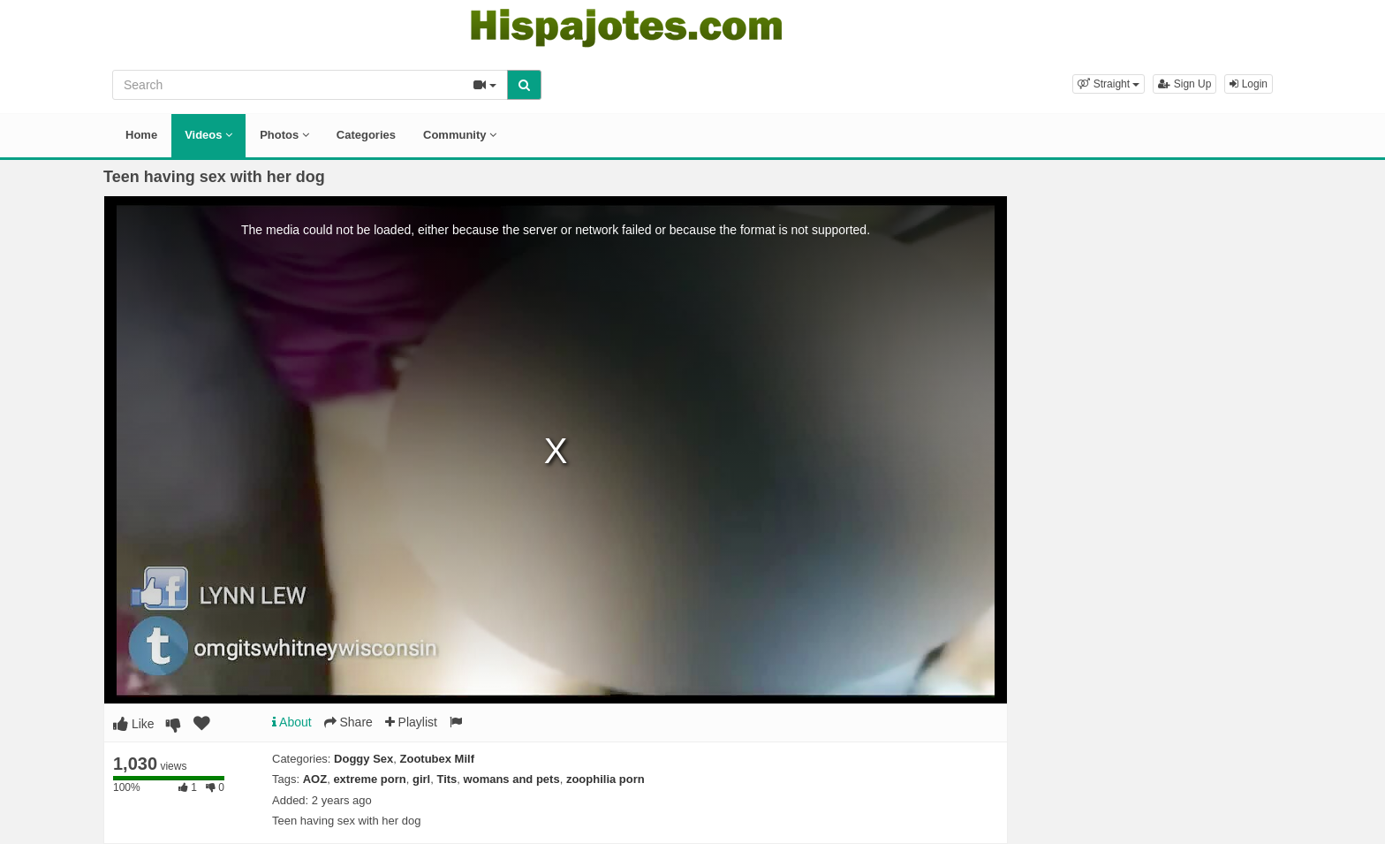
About (292, 722)
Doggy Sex (363, 758)
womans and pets (512, 779)
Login (1249, 84)
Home (141, 134)
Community (459, 134)
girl (421, 779)
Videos (208, 134)
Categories (366, 134)
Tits (446, 779)
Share (348, 722)
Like (134, 724)
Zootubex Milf (437, 758)
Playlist (411, 722)
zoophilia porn (605, 779)
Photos (284, 134)
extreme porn (369, 779)
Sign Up (1184, 84)
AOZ (315, 779)
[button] (1108, 84)
